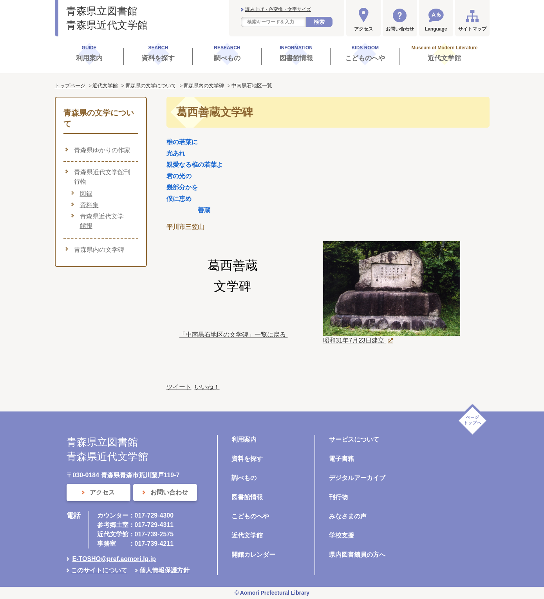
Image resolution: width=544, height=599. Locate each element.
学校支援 (341, 535)
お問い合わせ (400, 29)
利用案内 (244, 439)
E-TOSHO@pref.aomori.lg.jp (114, 559)
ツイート (179, 387)
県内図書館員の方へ (357, 554)
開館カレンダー (253, 554)
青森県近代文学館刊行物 (102, 177)
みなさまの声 (348, 516)
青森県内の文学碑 (203, 85)
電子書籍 (341, 458)
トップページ (70, 85)
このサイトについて (99, 570)
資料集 (89, 205)
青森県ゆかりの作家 (102, 150)
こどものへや (250, 516)
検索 (319, 22)
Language (436, 29)
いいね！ (207, 387)
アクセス (363, 29)
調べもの (244, 478)
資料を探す (247, 458)
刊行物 (338, 497)
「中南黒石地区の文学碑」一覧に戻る (233, 334)
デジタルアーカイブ (357, 478)
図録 (86, 193)
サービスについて (354, 439)
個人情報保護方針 (164, 570)
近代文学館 (105, 85)
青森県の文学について (150, 85)
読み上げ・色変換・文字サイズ (278, 9)
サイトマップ (472, 29)
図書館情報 (247, 497)
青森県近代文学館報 (102, 221)
